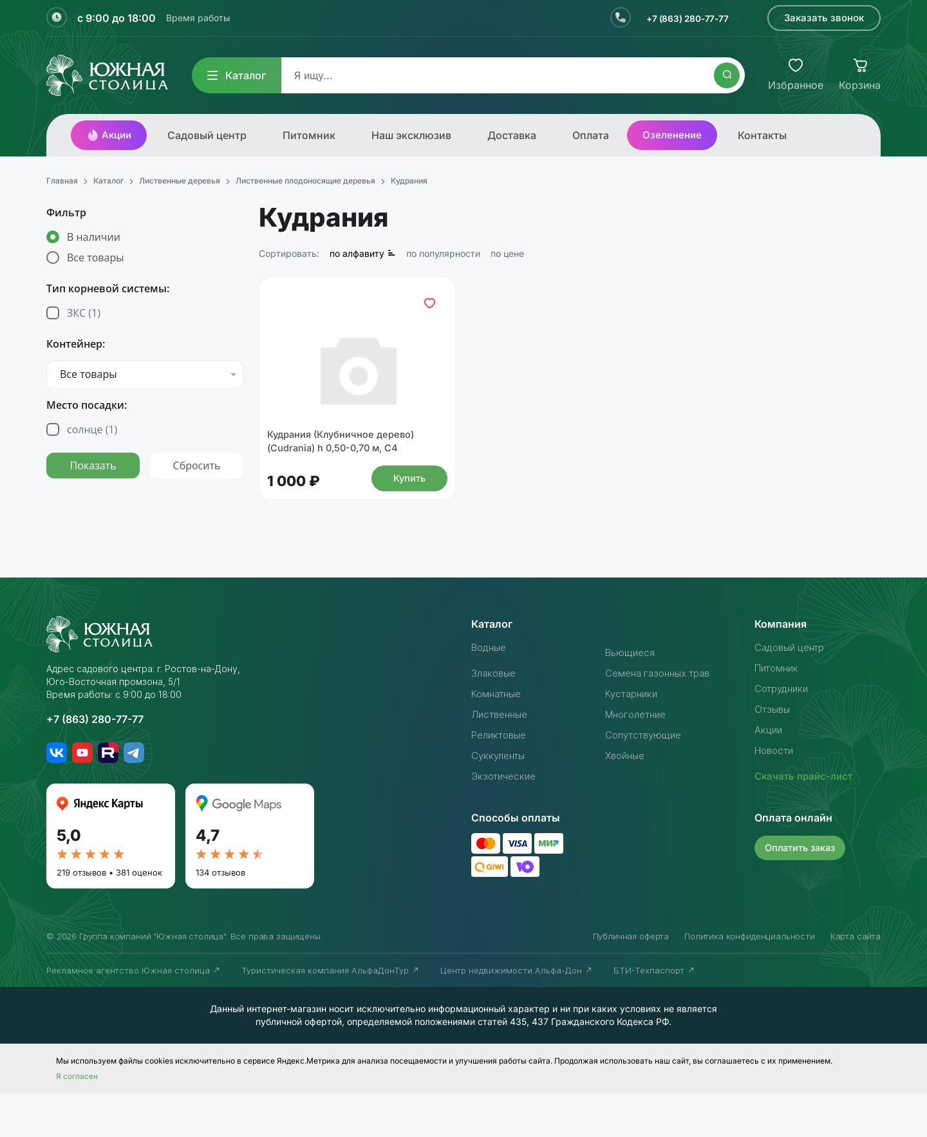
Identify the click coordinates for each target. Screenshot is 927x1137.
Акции (108, 135)
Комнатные (499, 736)
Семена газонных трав (662, 715)
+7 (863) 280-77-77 (680, 18)
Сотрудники (784, 731)
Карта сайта (855, 979)
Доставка (511, 135)
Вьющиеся (631, 695)
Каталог (236, 75)
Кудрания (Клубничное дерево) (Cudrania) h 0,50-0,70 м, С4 (350, 481)
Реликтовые (501, 777)
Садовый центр (207, 135)
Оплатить (802, 890)
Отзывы (773, 752)
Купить (406, 519)
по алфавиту (363, 253)
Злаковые (495, 715)
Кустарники (633, 736)
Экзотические (506, 819)
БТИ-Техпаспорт (654, 1013)
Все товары (95, 257)
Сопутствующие (646, 777)
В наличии (93, 237)
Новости (776, 793)
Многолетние (639, 757)
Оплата (590, 135)
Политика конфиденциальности (749, 979)
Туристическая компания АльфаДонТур (330, 1013)
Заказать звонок (824, 18)
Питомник (309, 135)
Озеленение (672, 135)
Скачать (805, 819)
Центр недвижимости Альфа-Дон (516, 1013)
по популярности (443, 253)
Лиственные (502, 757)
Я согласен (77, 1119)
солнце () (92, 429)
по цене (507, 253)
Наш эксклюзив (411, 135)
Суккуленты (500, 798)
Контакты (762, 135)
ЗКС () (83, 313)
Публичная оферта (631, 979)
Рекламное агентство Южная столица (133, 1013)
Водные (491, 690)
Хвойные (627, 798)
